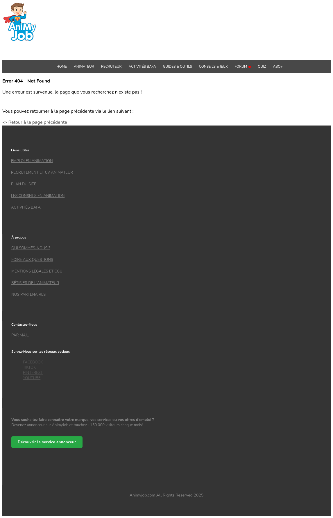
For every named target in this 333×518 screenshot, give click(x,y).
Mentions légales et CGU (36, 271)
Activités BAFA (142, 66)
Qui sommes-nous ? (30, 248)
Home (61, 66)
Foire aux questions (32, 259)
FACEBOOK (33, 362)
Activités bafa (26, 207)
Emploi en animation (32, 161)
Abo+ (277, 66)
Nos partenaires (28, 294)
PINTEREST (33, 372)
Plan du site (23, 184)
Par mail (20, 335)
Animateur (84, 66)
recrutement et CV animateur (42, 172)
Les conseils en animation (38, 195)
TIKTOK (29, 367)
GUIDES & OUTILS (177, 66)
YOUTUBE (31, 378)
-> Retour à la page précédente (34, 122)
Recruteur (111, 66)
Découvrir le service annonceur (47, 442)
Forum (243, 66)
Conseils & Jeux (213, 66)
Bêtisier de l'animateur (35, 283)
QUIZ (262, 66)
